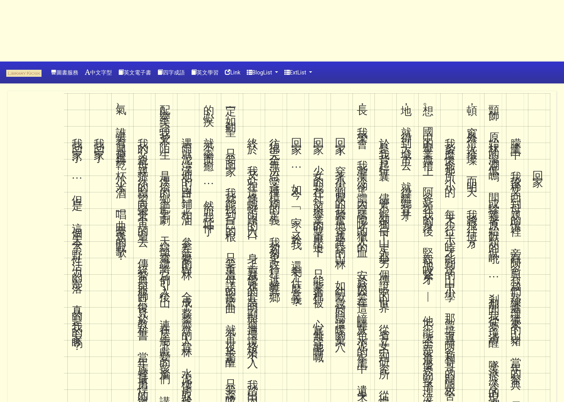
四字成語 (171, 72)
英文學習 (205, 72)
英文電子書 (134, 72)
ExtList (296, 72)
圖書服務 (64, 72)
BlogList (260, 72)
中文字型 (98, 72)
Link (232, 72)
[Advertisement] (35, 29)
